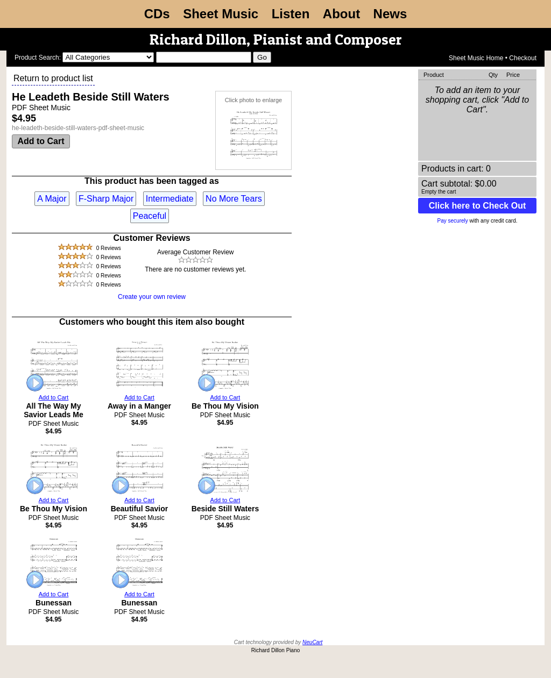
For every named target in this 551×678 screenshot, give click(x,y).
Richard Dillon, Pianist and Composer (276, 39)
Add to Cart (40, 141)
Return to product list (53, 78)
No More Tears (234, 198)
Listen (291, 13)
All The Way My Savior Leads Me (53, 410)
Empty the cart (438, 192)
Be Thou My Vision (225, 406)
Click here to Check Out (477, 205)
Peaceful (149, 215)
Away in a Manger (139, 406)
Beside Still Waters (225, 508)
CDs (157, 13)
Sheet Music (220, 13)
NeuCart (312, 642)
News (390, 13)
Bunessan (54, 602)
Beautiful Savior (139, 508)
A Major (51, 198)
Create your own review (152, 297)
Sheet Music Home (476, 58)
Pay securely (452, 221)
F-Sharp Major (106, 198)
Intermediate (170, 198)
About (341, 13)
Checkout (522, 58)
